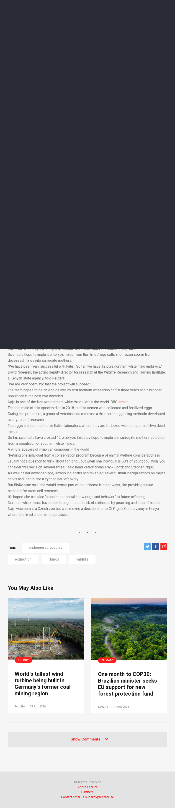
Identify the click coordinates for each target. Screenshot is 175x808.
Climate (107, 660)
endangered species (45, 547)
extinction (23, 559)
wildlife (82, 559)
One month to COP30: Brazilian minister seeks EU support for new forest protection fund (127, 684)
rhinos (54, 559)
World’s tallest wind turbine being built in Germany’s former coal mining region (43, 684)
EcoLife (20, 706)
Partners (87, 792)
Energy (23, 660)
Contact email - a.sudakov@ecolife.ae (87, 797)
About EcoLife (87, 787)
